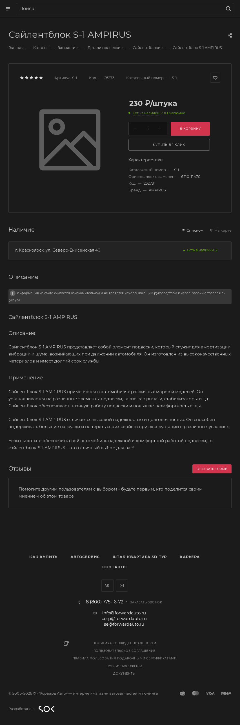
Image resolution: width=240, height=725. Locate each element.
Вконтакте (107, 585)
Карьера (190, 556)
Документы (124, 673)
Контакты (114, 567)
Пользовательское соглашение (125, 651)
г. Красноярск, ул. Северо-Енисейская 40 (57, 250)
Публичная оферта (124, 666)
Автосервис (85, 556)
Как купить (43, 556)
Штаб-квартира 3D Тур (140, 556)
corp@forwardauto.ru (124, 618)
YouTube (122, 585)
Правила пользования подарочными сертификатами (125, 658)
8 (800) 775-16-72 (104, 602)
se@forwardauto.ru (124, 624)
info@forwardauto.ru (124, 613)
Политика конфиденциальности (124, 643)
